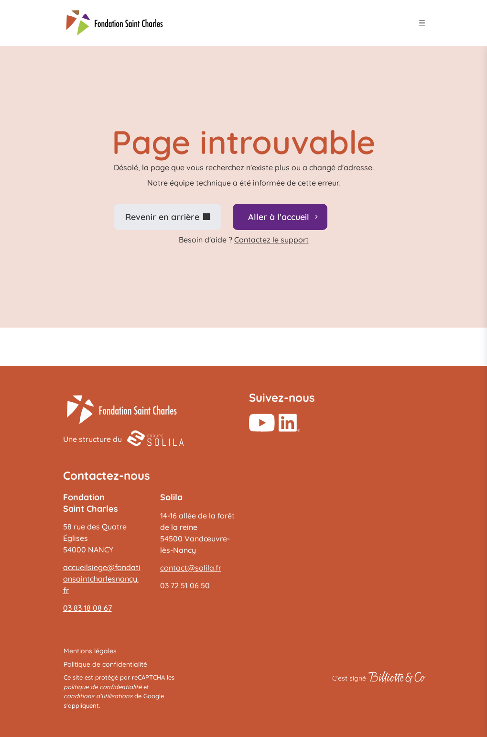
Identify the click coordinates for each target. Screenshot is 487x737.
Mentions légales (90, 651)
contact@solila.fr (190, 567)
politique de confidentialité (102, 687)
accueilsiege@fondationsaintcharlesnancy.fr (102, 578)
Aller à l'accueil (278, 216)
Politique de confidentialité (105, 664)
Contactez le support (271, 239)
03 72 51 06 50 (185, 585)
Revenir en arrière (162, 216)
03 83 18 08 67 (87, 608)
